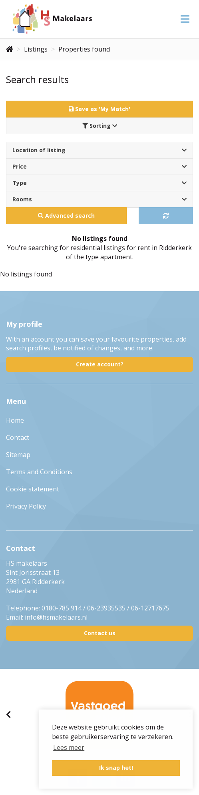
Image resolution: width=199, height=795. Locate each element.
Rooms (99, 199)
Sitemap (18, 454)
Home (15, 420)
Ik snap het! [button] (116, 767)
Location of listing (99, 150)
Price (99, 166)
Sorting (99, 125)
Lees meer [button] (68, 747)
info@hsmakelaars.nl (56, 617)
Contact (17, 437)
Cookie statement (32, 489)
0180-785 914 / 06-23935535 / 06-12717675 (105, 608)
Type (99, 183)
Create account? (99, 364)
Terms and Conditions (39, 471)
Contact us (99, 633)
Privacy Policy (26, 506)
